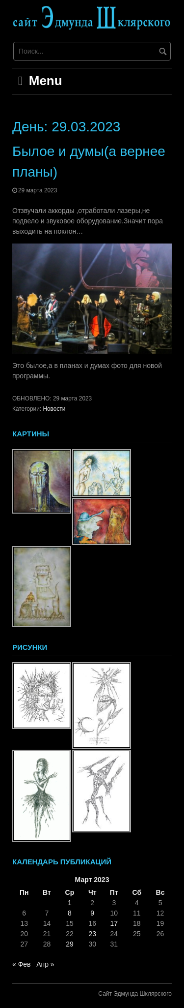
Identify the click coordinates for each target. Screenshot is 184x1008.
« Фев (21, 964)
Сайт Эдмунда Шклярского (135, 993)
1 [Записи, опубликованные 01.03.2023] (70, 903)
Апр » (45, 964)
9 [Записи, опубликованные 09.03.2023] (92, 913)
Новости (54, 408)
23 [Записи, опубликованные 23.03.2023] (92, 934)
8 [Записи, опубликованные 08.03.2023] (70, 913)
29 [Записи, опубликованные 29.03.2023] (70, 944)
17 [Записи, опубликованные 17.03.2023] (114, 923)
